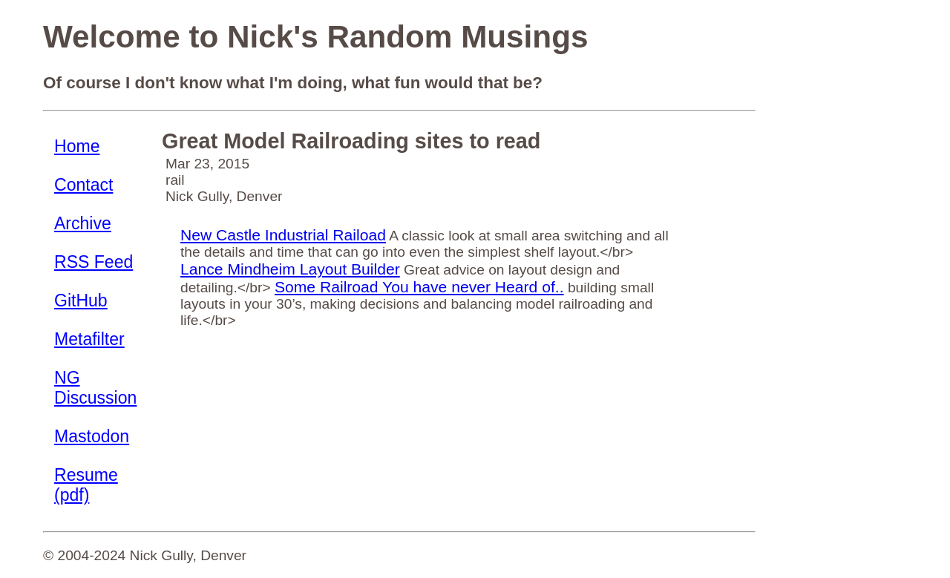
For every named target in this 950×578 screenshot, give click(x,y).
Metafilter (89, 339)
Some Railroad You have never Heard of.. (419, 286)
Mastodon (91, 436)
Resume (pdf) (86, 485)
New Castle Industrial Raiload (283, 234)
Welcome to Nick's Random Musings (315, 36)
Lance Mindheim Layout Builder (290, 268)
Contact (83, 184)
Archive (82, 223)
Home (76, 146)
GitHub (81, 300)
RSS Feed (93, 262)
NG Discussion (95, 387)
